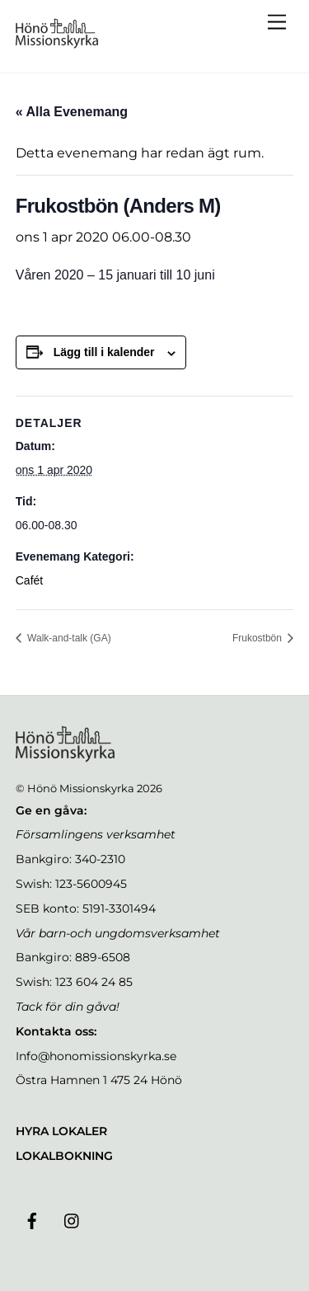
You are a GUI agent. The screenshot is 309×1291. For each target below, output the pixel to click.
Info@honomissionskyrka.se (96, 1056)
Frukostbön (258, 638)
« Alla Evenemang (72, 112)
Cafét (29, 580)
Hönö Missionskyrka (80, 788)
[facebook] (32, 1219)
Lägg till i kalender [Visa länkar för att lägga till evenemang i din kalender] (104, 352)
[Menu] (276, 23)
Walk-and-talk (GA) (68, 638)
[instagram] (72, 1219)
